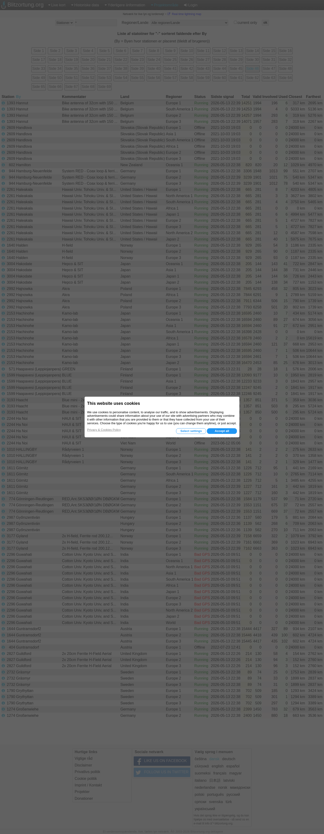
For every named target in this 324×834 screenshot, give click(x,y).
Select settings (191, 431)
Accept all (222, 431)
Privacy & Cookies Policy (104, 430)
